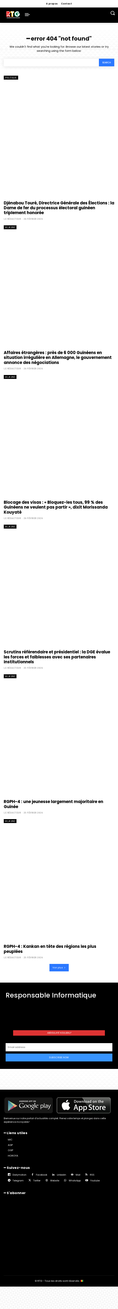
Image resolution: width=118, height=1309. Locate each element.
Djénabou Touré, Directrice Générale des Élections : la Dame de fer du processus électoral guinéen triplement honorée (59, 208)
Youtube (95, 1180)
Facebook (41, 1174)
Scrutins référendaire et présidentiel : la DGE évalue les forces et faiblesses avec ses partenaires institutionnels (57, 657)
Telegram (18, 1180)
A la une (10, 227)
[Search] (106, 62)
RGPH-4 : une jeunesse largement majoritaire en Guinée (53, 804)
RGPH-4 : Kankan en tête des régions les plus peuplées (50, 949)
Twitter (36, 1180)
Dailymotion (19, 1174)
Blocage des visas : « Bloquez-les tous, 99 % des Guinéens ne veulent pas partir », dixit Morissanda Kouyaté (56, 507)
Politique (11, 77)
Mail (78, 1174)
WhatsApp (75, 1180)
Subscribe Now (59, 1057)
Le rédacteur (12, 218)
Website (54, 1180)
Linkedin (61, 1174)
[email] (59, 1047)
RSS (92, 1174)
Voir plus (59, 967)
